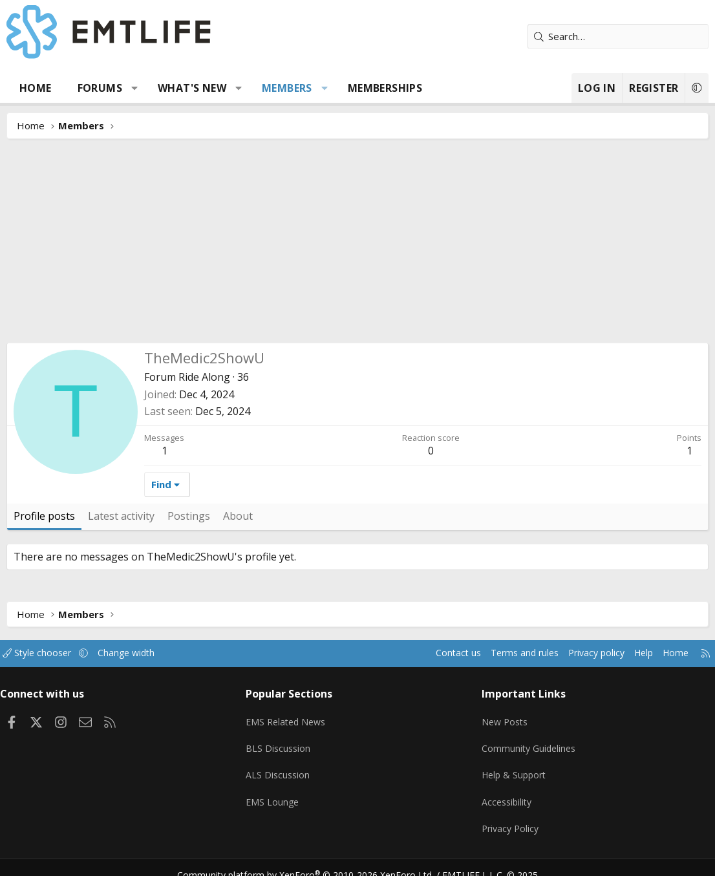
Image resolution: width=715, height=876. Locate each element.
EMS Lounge (276, 792)
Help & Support (513, 767)
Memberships (385, 88)
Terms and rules (502, 652)
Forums (100, 88)
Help (630, 652)
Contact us (432, 652)
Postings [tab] (188, 516)
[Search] (618, 36)
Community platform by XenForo (314, 860)
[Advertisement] (357, 245)
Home (35, 88)
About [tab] (238, 516)
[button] (134, 88)
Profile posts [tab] (44, 516)
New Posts (503, 716)
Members (287, 88)
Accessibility (505, 792)
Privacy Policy (508, 817)
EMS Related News (291, 716)
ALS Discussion (282, 767)
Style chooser (50, 652)
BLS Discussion (282, 742)
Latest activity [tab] (121, 516)
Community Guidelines (527, 742)
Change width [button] (143, 652)
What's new (192, 88)
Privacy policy (580, 652)
